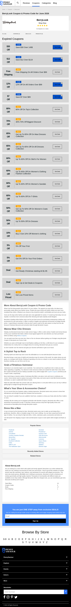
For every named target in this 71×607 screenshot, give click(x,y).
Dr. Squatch (12, 439)
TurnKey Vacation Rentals (16, 435)
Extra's (6, 575)
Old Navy (41, 443)
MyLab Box (12, 437)
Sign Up (35, 521)
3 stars (42, 25)
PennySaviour (8, 557)
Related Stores (35, 456)
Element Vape (43, 446)
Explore (6, 563)
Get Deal (57, 72)
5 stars (47, 25)
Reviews (26, 3)
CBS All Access (43, 435)
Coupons (36, 3)
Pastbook (11, 430)
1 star (38, 25)
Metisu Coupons (22, 335)
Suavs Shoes (42, 441)
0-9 (4, 539)
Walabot (41, 444)
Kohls (10, 443)
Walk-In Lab (12, 444)
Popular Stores (35, 425)
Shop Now (42, 23)
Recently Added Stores (35, 451)
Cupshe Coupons (52, 371)
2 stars (40, 25)
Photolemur (42, 431)
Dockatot (41, 430)
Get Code (57, 47)
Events (6, 569)
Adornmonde (42, 437)
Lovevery (41, 439)
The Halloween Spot (14, 446)
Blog (55, 3)
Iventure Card (43, 433)
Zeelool (11, 431)
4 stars (45, 25)
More (5, 581)
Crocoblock (12, 433)
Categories (46, 3)
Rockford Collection (14, 441)
